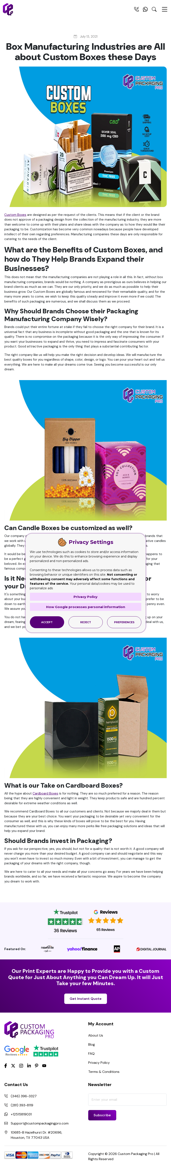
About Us (95, 1035)
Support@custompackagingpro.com (40, 1123)
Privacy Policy (99, 1062)
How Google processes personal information (85, 607)
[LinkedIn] (29, 1065)
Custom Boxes (15, 215)
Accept (47, 622)
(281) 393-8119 (22, 1105)
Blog (91, 1044)
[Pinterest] (36, 1065)
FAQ (91, 1053)
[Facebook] (5, 1065)
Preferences (124, 622)
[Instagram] (21, 1066)
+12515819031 (21, 1114)
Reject (85, 622)
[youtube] (44, 1066)
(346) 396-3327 (24, 1096)
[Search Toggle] (154, 10)
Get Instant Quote (86, 998)
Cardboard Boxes (45, 793)
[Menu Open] (164, 11)
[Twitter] (13, 1066)
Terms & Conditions (103, 1071)
